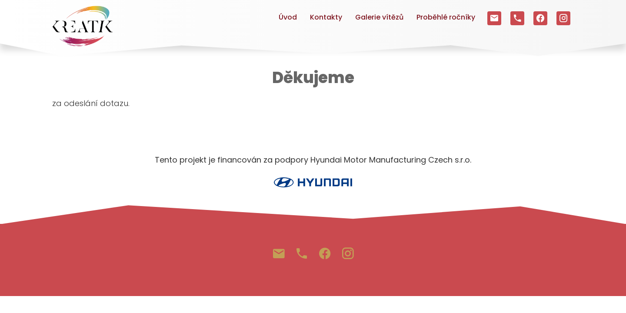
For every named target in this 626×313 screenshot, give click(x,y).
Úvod (288, 17)
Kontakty (326, 17)
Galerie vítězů (379, 17)
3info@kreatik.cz (494, 16)
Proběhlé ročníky (445, 17)
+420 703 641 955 (517, 16)
